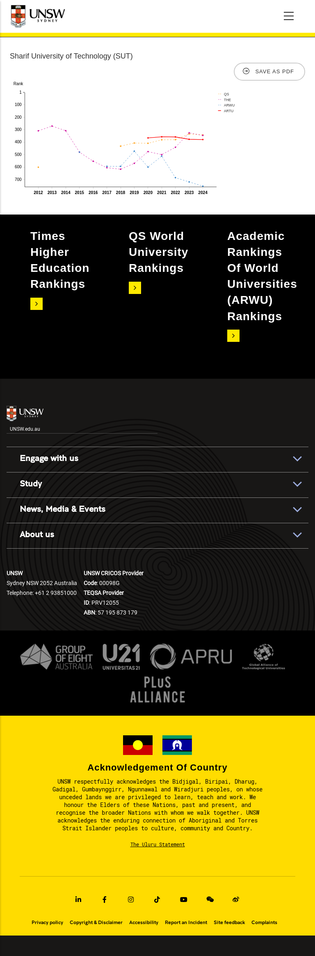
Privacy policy (47, 922)
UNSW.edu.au (25, 419)
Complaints (264, 922)
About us (37, 535)
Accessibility (143, 922)
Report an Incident (186, 922)
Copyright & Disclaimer (96, 922)
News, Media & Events (62, 509)
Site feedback (229, 922)
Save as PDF (274, 71)
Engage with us (49, 458)
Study (31, 484)
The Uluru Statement (157, 844)
